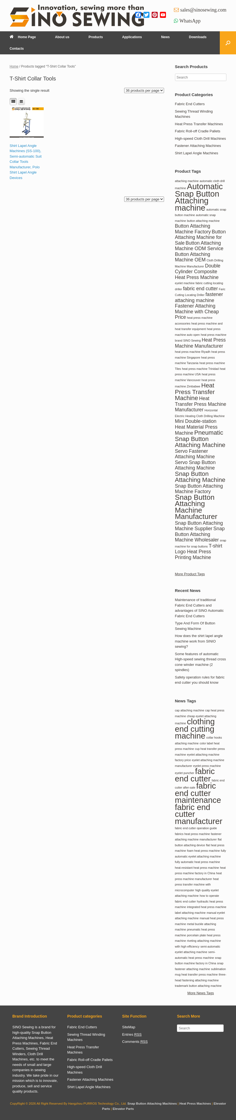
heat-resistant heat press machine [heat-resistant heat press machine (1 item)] (197, 867)
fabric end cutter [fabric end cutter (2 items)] (200, 288)
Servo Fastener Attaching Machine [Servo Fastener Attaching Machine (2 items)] (195, 454)
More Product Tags (190, 574)
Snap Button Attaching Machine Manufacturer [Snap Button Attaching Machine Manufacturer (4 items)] (196, 507)
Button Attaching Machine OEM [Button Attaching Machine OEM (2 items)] (192, 257)
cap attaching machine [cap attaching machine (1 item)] (189, 710)
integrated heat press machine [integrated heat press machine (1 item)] (206, 907)
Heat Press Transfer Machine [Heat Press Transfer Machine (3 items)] (195, 391)
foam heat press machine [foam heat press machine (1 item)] (203, 850)
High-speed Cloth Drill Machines (200, 138)
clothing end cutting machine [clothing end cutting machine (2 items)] (195, 728)
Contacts (17, 49)
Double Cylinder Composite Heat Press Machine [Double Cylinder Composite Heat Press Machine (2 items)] (198, 271)
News (165, 37)
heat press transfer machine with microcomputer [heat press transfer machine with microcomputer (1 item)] (197, 884)
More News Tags (200, 993)
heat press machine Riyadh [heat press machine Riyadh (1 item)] (192, 351)
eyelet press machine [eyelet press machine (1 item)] (207, 765)
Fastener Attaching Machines (198, 146)
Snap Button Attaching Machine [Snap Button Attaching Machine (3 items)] (200, 477)
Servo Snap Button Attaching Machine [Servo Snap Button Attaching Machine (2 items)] (195, 465)
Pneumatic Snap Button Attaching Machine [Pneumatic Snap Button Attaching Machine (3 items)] (200, 438)
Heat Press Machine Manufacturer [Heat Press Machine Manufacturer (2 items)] (200, 343)
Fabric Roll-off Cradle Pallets (197, 131)
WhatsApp (190, 20)
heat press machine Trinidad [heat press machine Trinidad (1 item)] (200, 368)
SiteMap (128, 1027)
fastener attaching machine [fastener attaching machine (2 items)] (199, 297)
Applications (132, 37)
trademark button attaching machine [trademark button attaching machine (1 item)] (198, 985)
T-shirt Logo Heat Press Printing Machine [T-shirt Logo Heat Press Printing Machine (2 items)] (198, 551)
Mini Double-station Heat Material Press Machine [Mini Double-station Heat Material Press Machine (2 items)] (196, 427)
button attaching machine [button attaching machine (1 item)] (203, 220)
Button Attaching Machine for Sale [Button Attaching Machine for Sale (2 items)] (200, 237)
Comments (135, 1042)
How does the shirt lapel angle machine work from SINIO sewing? (199, 641)
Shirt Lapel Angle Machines (196, 153)
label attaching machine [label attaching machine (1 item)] (190, 912)
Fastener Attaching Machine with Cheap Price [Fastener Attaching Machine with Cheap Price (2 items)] (197, 311)
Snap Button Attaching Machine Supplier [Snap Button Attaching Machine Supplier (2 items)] (199, 526)
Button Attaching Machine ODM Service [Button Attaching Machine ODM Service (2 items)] (199, 246)
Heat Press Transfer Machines (199, 124)
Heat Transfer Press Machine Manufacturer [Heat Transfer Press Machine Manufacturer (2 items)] (200, 404)
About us (62, 37)
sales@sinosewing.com (203, 9)
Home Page (23, 37)
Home (14, 66)
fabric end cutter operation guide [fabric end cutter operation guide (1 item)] (196, 828)
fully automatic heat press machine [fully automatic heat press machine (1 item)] (197, 862)
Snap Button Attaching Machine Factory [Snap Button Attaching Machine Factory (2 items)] (199, 489)
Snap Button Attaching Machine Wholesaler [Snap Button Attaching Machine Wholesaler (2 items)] (200, 534)
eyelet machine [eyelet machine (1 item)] (185, 283)
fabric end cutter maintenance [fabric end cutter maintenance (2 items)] (198, 793)
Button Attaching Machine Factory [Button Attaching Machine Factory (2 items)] (193, 228)
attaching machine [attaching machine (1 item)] (187, 181)
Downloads (198, 37)
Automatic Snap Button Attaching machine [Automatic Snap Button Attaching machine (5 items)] (199, 197)
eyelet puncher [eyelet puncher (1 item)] (184, 773)
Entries (132, 1034)
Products (95, 37)
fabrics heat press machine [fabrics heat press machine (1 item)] (192, 834)
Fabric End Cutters (190, 104)
